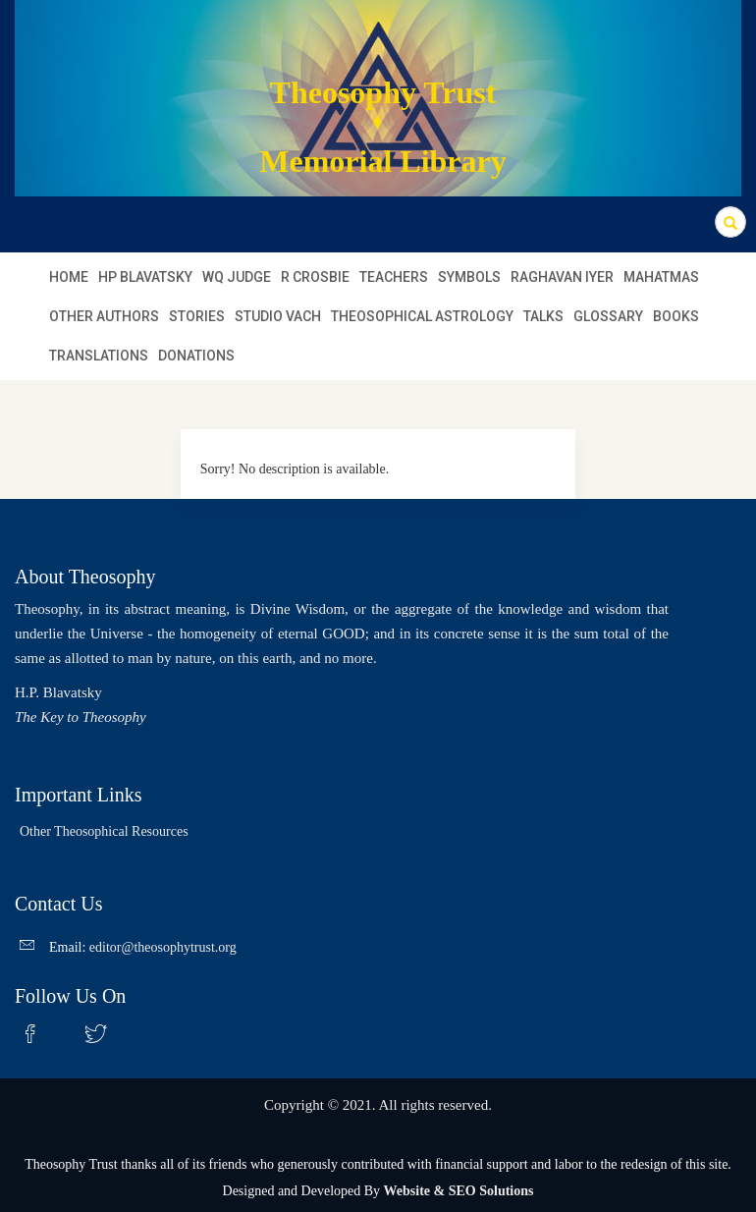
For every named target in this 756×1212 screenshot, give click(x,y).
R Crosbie (315, 277)
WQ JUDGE (236, 277)
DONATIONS (196, 355)
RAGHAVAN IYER (562, 277)
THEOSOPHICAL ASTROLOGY (422, 316)
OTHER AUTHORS (104, 316)
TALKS (543, 316)
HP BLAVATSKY (145, 277)
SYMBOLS (469, 277)
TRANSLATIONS (98, 355)
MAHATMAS (661, 277)
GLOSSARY (608, 316)
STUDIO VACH (278, 316)
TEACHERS (393, 277)
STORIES (197, 316)
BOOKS (676, 316)
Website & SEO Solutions (459, 1191)
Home (68, 277)
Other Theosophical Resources (104, 831)
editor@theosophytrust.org (163, 947)
